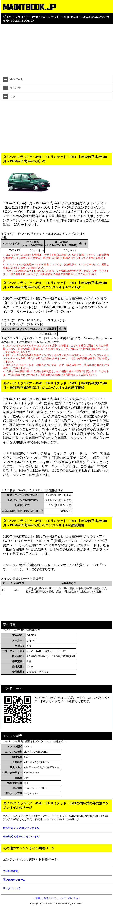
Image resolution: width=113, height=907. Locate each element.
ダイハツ (11, 88)
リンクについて (57, 898)
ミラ (8, 96)
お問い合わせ (73, 898)
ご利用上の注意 (40, 898)
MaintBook (12, 79)
